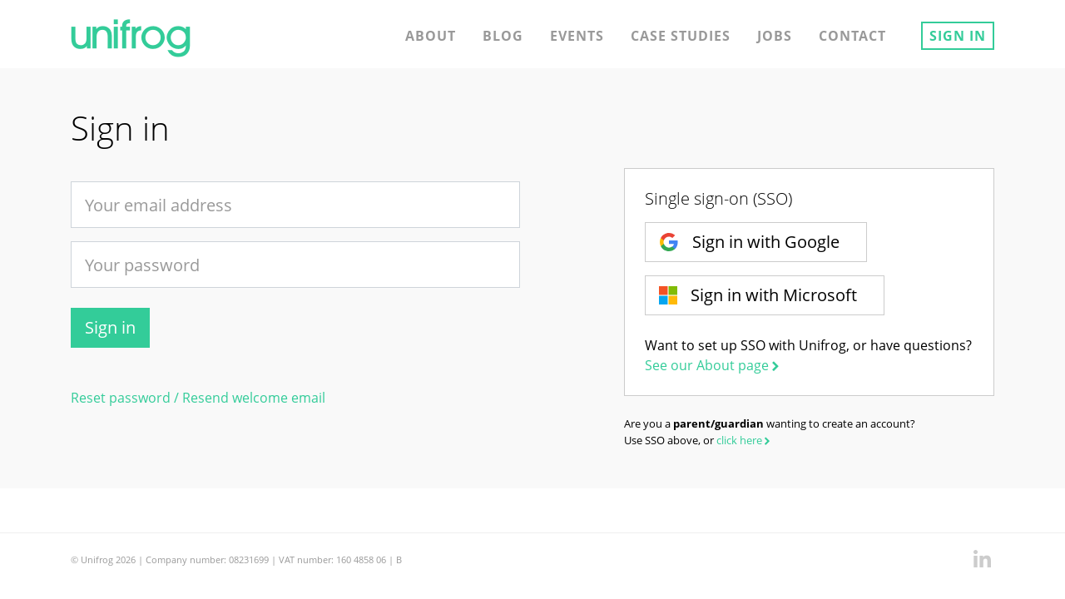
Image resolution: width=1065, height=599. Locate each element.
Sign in (957, 36)
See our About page (713, 365)
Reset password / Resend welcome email (198, 398)
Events (577, 36)
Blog (503, 36)
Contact (852, 36)
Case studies (681, 36)
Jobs (774, 36)
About (430, 36)
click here (744, 440)
